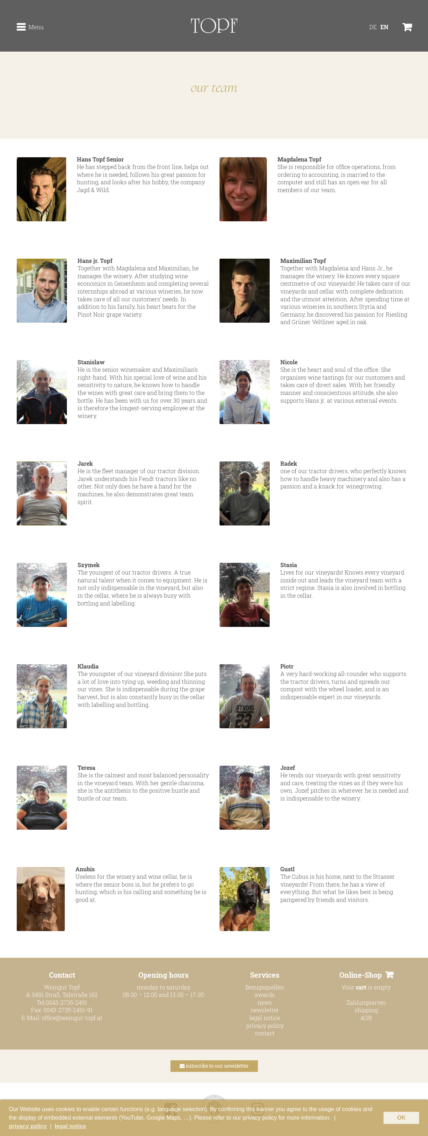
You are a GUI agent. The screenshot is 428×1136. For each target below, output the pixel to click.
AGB (366, 1017)
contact (265, 1033)
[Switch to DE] (373, 26)
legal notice (264, 1017)
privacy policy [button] (28, 1126)
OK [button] (401, 1118)
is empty (373, 987)
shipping (366, 1010)
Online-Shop (360, 974)
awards (265, 994)
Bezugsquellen (264, 987)
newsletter (264, 1010)
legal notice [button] (70, 1126)
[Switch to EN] (384, 26)
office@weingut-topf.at (72, 1017)
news (265, 1002)
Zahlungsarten (366, 1002)
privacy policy (265, 1025)
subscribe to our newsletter (214, 1065)
